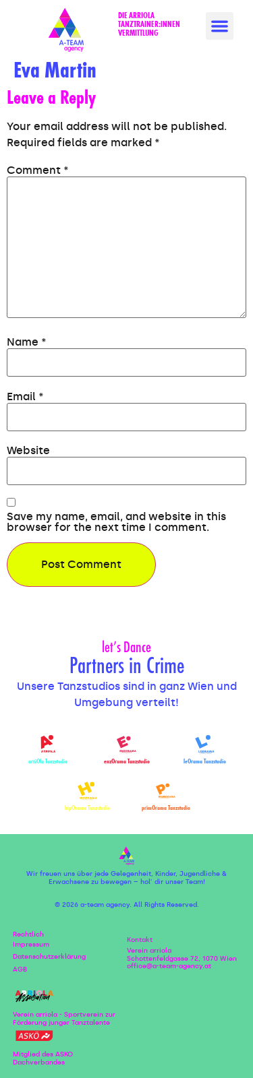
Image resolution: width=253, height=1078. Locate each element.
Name (27, 342)
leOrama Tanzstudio (205, 762)
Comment (38, 170)
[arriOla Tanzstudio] (48, 745)
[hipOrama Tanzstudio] (87, 791)
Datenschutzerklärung (49, 957)
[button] (219, 26)
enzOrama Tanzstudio (127, 762)
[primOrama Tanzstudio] (165, 791)
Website (28, 450)
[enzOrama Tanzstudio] (126, 745)
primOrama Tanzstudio (166, 808)
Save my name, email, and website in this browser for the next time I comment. (116, 522)
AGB (20, 969)
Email (25, 396)
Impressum (31, 945)
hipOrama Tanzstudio (87, 808)
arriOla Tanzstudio (47, 762)
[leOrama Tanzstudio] (205, 745)
